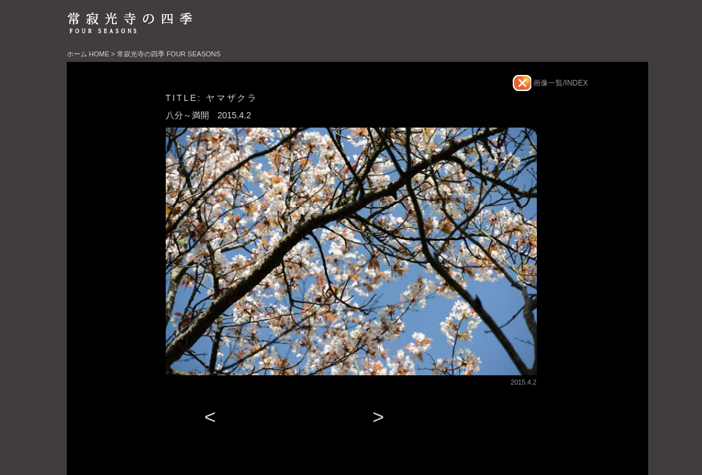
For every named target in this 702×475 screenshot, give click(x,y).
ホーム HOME (88, 54)
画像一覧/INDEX (559, 83)
